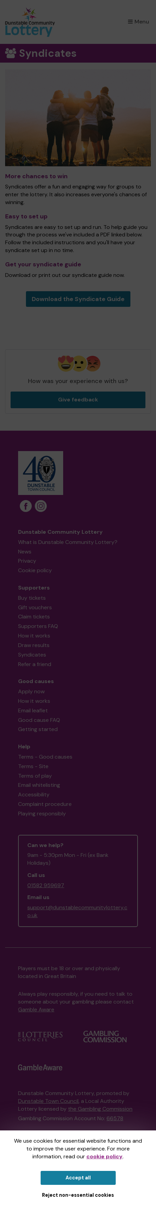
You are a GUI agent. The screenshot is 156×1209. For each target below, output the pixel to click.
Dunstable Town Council (48, 1101)
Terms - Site (33, 766)
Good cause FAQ (39, 720)
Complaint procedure (45, 804)
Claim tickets (34, 616)
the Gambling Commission (100, 1108)
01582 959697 (45, 885)
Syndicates (32, 654)
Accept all (78, 1178)
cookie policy (104, 1156)
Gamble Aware (36, 1009)
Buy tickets (32, 597)
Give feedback (78, 399)
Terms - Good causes (45, 756)
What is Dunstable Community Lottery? (67, 542)
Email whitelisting (39, 785)
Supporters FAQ (38, 626)
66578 (115, 1118)
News (24, 551)
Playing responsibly (42, 813)
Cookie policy (35, 570)
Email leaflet (33, 710)
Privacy (27, 560)
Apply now (31, 691)
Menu (138, 21)
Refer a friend (34, 664)
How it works (34, 635)
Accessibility (33, 794)
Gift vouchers (35, 607)
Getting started (38, 729)
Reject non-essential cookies (78, 1195)
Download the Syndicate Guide (78, 299)
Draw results (33, 645)
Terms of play (35, 775)
